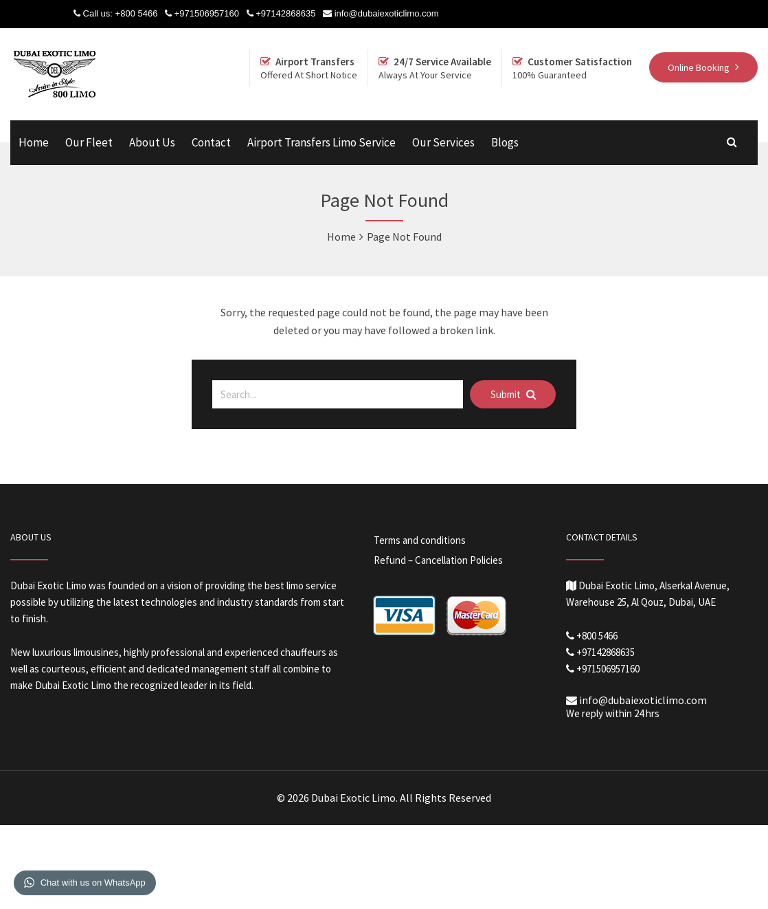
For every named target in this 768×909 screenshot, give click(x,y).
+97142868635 (285, 13)
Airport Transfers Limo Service (321, 142)
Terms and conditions (420, 540)
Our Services (443, 142)
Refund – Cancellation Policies (438, 560)
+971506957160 (206, 13)
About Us (152, 142)
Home (34, 142)
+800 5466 (136, 13)
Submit (513, 394)
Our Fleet (89, 142)
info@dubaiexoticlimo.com (387, 13)
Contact (211, 142)
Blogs (505, 142)
